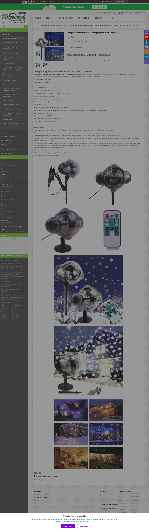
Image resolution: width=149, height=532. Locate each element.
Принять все (68, 526)
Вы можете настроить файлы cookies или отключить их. (74, 521)
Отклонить (84, 526)
